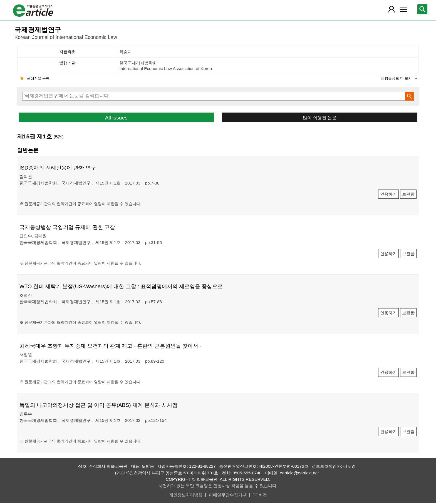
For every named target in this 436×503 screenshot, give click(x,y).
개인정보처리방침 (185, 494)
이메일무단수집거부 (227, 494)
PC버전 (259, 494)
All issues (116, 118)
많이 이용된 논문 (319, 117)
